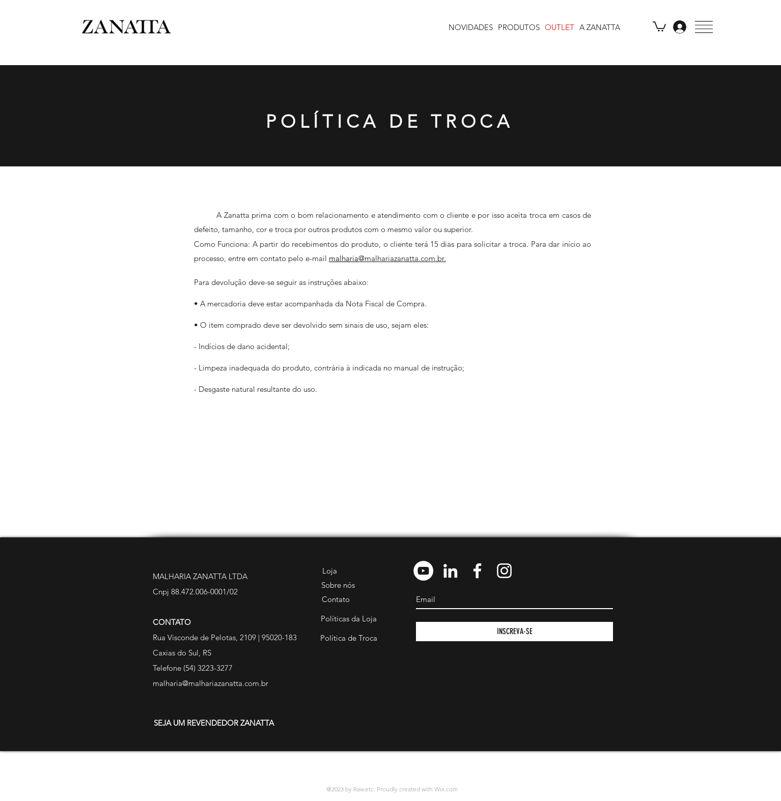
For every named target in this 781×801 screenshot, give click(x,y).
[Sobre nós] (337, 585)
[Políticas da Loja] (348, 618)
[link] (659, 26)
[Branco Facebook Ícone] (477, 571)
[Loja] (329, 571)
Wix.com (446, 789)
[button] (704, 27)
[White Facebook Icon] (501, 771)
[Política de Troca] (348, 638)
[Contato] (335, 599)
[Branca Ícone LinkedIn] (450, 571)
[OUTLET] (559, 27)
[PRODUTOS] (518, 27)
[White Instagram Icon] (518, 771)
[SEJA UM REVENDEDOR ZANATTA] (213, 723)
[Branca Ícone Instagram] (504, 571)
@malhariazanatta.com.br (401, 258)
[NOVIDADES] (470, 27)
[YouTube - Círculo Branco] (423, 571)
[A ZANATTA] (599, 27)
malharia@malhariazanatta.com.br (210, 683)
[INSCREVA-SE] (514, 631)
